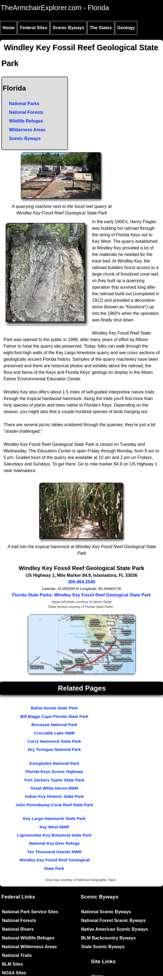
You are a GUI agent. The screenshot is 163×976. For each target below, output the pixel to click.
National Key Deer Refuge (54, 843)
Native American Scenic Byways (114, 929)
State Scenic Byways (103, 946)
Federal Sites (33, 27)
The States (101, 27)
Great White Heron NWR (54, 788)
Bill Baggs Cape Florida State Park (54, 716)
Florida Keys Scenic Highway (54, 771)
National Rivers (18, 929)
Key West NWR (54, 827)
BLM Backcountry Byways (108, 938)
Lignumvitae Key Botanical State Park (54, 835)
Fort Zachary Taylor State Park (54, 780)
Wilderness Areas (27, 129)
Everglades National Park (54, 763)
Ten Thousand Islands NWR (54, 851)
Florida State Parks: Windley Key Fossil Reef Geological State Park (81, 595)
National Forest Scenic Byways (113, 920)
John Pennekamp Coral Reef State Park (54, 804)
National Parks (24, 103)
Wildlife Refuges (26, 121)
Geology (126, 27)
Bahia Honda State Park (54, 708)
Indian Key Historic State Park (54, 796)
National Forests (26, 112)
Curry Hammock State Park (54, 741)
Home (8, 27)
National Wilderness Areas (29, 946)
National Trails (17, 955)
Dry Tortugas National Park (54, 749)
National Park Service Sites (30, 911)
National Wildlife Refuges (28, 938)
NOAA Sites (14, 973)
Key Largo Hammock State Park (54, 818)
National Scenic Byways (106, 911)
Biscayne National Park (54, 724)
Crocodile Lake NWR (54, 733)
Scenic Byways (68, 27)
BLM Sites (12, 964)
